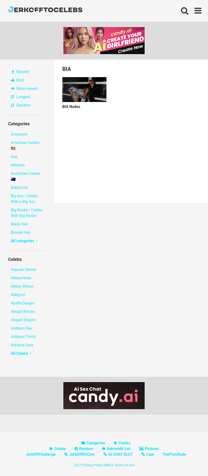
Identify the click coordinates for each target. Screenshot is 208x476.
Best (17, 80)
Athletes (18, 165)
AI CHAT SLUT (120, 454)
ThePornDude (174, 454)
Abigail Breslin (23, 311)
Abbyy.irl (18, 295)
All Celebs (21, 353)
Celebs (124, 443)
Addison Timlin (23, 336)
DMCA (108, 465)
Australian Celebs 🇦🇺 (25, 176)
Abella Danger (22, 303)
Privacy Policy (92, 465)
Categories (96, 443)
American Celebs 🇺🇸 (25, 145)
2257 (77, 465)
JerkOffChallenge (41, 454)
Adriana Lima (22, 345)
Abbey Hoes (21, 278)
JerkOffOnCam (82, 454)
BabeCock (19, 187)
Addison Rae (21, 328)
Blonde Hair (20, 232)
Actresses (19, 134)
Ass (14, 157)
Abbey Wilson (22, 286)
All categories (24, 241)
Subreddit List (119, 449)
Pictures (152, 449)
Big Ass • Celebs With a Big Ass (24, 199)
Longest (20, 97)
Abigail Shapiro (23, 320)
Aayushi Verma (23, 269)
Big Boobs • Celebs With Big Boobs (27, 213)
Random (21, 105)
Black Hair (19, 224)
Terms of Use (124, 465)
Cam (150, 454)
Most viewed (24, 88)
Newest (20, 72)
